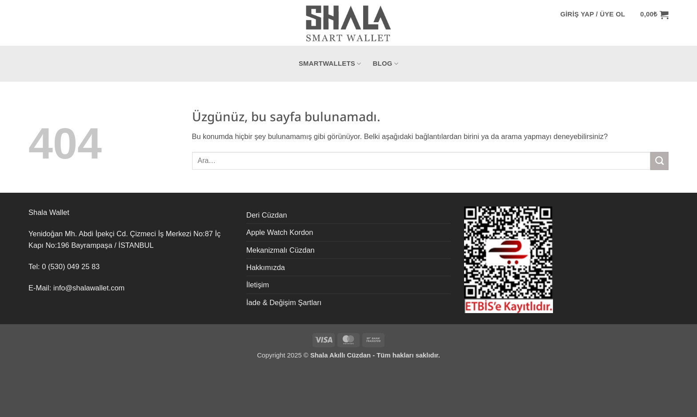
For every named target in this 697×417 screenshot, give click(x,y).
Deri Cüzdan (266, 215)
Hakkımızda (265, 267)
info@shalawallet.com (88, 288)
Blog (386, 64)
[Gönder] (659, 161)
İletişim (257, 285)
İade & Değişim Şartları (283, 302)
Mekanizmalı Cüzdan (280, 250)
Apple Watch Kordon (279, 232)
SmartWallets (330, 64)
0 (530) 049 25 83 (71, 266)
